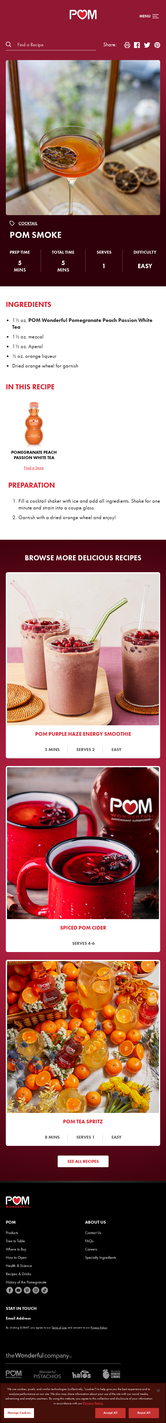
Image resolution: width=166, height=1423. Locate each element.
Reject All (143, 1413)
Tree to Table (15, 1241)
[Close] (158, 1390)
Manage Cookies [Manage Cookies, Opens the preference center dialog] (19, 1413)
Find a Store (34, 467)
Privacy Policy (99, 1327)
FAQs (89, 1241)
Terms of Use (59, 1327)
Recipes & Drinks (18, 1274)
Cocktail (28, 223)
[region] (83, 1403)
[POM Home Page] (83, 14)
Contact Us (93, 1232)
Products (12, 1232)
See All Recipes (83, 1161)
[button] (149, 16)
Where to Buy (16, 1249)
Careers (91, 1249)
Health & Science (19, 1265)
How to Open (16, 1257)
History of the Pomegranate (26, 1282)
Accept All (110, 1413)
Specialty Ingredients (100, 1257)
